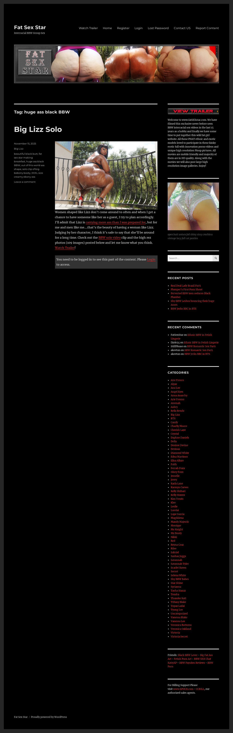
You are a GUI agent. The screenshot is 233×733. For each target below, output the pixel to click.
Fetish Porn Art (182, 659)
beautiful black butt (26, 153)
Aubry (174, 407)
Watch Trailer (88, 28)
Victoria (175, 632)
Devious (175, 449)
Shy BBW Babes (180, 579)
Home (107, 28)
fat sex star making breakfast (28, 157)
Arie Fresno (177, 399)
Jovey (174, 479)
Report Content (207, 28)
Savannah (176, 560)
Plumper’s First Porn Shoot (186, 289)
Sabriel (175, 552)
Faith (174, 464)
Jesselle (175, 475)
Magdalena (177, 518)
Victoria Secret (179, 636)
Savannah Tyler (180, 563)
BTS (173, 418)
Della (174, 441)
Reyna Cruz (177, 544)
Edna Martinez (179, 456)
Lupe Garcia (177, 514)
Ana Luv (175, 387)
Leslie (174, 506)
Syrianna (176, 586)
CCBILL (200, 689)
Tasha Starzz (178, 590)
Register (123, 28)
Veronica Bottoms (181, 625)
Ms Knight (177, 529)
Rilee (173, 548)
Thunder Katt (178, 598)
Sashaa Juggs (178, 556)
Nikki (174, 537)
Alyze (174, 384)
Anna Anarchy (179, 395)
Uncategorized (179, 613)
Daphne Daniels (180, 437)
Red (173, 540)
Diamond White (180, 452)
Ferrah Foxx (178, 468)
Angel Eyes (177, 391)
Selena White (178, 575)
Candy (174, 422)
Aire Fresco (177, 380)
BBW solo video (109, 237)
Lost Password (158, 28)
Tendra (175, 594)
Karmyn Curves (179, 487)
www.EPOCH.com (183, 689)
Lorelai (175, 510)
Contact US (182, 28)
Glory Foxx (177, 472)
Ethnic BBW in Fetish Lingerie (201, 342)
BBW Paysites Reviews (192, 662)
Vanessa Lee (178, 621)
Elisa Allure (177, 460)
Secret (174, 571)
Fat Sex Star (30, 27)
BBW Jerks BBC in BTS (183, 308)
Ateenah (175, 403)
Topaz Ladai (178, 605)
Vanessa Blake (179, 617)
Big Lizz (18, 148)
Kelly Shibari (178, 491)
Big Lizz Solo (38, 129)
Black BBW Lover (188, 655)
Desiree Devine (179, 445)
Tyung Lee (177, 609)
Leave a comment (24, 181)
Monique (176, 525)
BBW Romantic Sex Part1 (201, 346)
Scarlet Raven (178, 567)
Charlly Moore (179, 426)
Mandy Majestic (180, 521)
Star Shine (177, 583)
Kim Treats (177, 498)
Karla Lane (177, 483)
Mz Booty (176, 533)
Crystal (175, 433)
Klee (173, 502)
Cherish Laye (178, 430)
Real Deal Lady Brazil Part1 (186, 285)
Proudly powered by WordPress (49, 717)
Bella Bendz (177, 410)
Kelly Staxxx (178, 495)
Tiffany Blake (178, 602)
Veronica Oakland (181, 628)
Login (139, 28)
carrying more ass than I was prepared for (116, 222)
